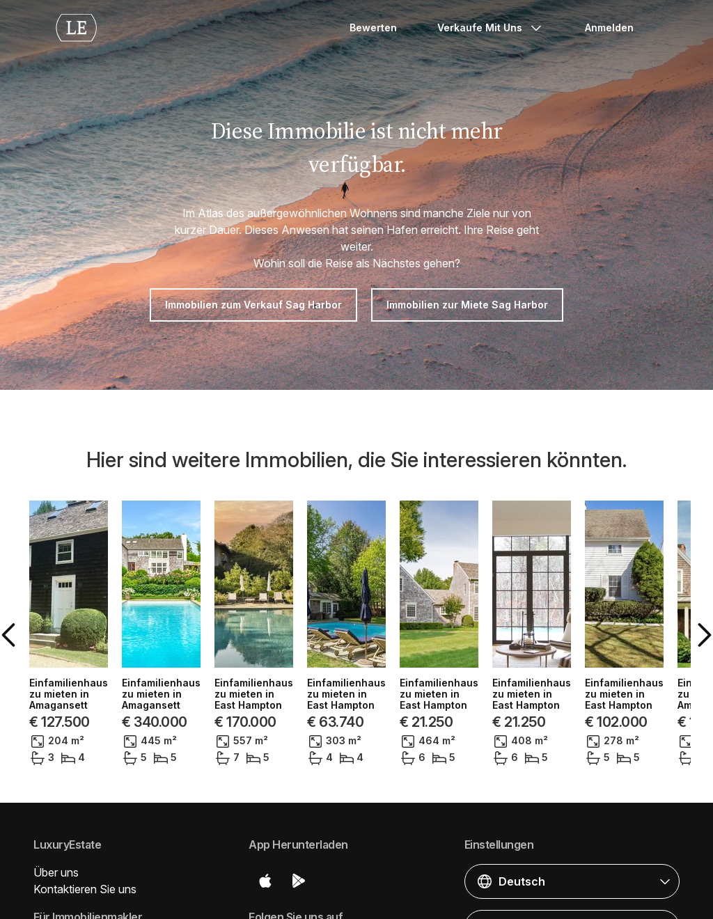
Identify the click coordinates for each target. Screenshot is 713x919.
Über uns (56, 833)
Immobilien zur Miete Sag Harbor (467, 305)
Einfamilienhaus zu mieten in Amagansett (464, 683)
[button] (67, 615)
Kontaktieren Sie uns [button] (84, 850)
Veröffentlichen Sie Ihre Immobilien (120, 906)
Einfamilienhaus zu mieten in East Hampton (191, 683)
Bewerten (373, 27)
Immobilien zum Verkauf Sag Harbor (253, 305)
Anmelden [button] (609, 27)
